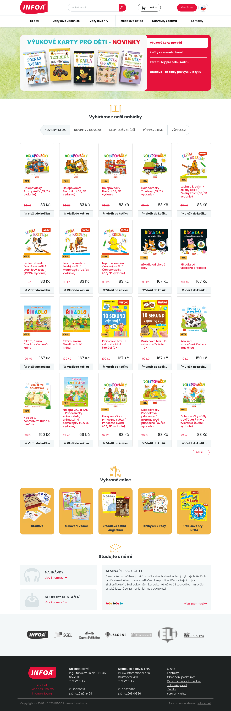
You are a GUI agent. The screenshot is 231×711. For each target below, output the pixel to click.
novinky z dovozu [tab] (87, 130)
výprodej (179, 130)
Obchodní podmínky (181, 677)
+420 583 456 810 (42, 689)
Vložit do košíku (37, 214)
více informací (56, 578)
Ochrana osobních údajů (184, 681)
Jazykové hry (99, 21)
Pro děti (34, 21)
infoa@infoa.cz (42, 694)
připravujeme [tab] (153, 130)
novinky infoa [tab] (55, 130)
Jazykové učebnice (66, 21)
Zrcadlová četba (131, 21)
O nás (171, 669)
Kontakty (197, 21)
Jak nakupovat (177, 685)
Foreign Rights (176, 694)
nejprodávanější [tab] (122, 130)
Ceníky (171, 689)
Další (201, 452)
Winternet (204, 703)
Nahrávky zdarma (164, 21)
